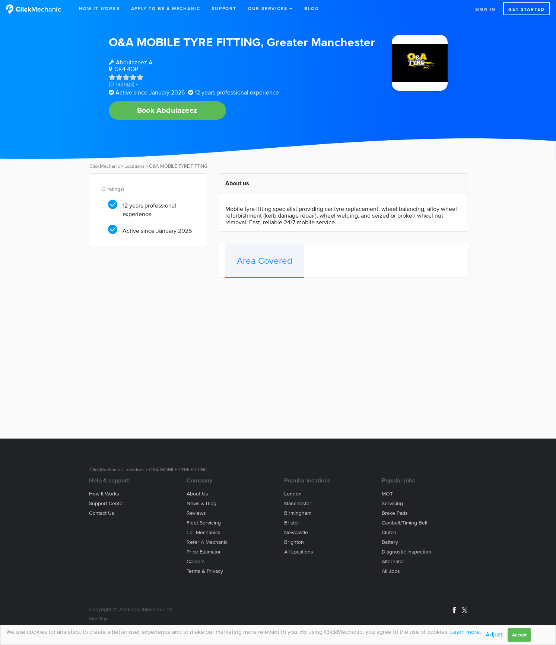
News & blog (201, 503)
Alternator (393, 561)
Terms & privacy (205, 571)
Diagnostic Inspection (406, 552)
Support (224, 8)
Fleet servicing (204, 523)
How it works (104, 494)
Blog (311, 8)
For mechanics (203, 532)
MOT (387, 494)
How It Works (99, 8)
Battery (390, 542)
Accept (519, 634)
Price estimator (204, 552)
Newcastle (296, 532)
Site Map (98, 618)
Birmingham (297, 513)
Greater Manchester (321, 41)
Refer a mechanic (207, 542)
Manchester (297, 503)
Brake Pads (395, 513)
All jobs (391, 571)
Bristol (291, 523)
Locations (134, 166)
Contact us (101, 513)
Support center (106, 503)
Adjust (494, 634)
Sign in (485, 9)
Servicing (392, 503)
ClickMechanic (104, 166)
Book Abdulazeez (167, 110)
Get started (526, 9)
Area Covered (264, 261)
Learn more (465, 631)
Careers (196, 561)
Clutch (389, 532)
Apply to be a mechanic (166, 8)
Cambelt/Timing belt (405, 523)
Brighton (294, 542)
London (293, 494)
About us (197, 494)
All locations (298, 552)
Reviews (196, 513)
